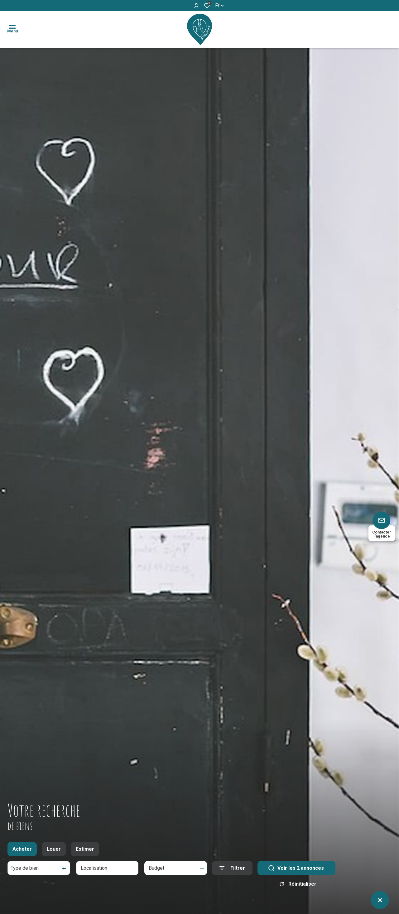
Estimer (85, 850)
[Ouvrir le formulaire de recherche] (232, 869)
